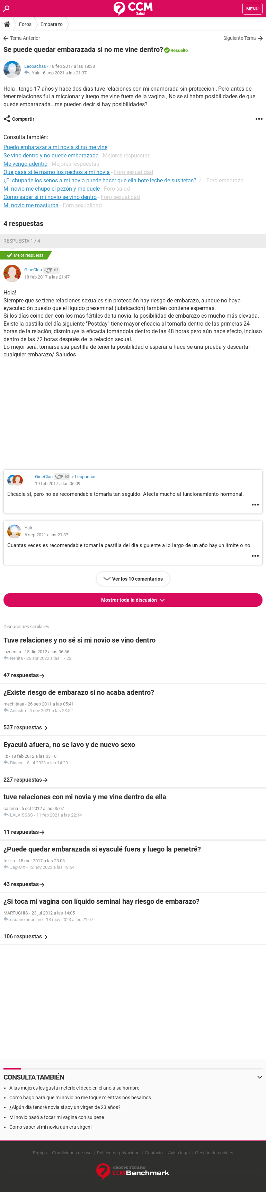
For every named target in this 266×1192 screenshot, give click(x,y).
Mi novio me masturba (31, 205)
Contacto (154, 1152)
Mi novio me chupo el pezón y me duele (51, 188)
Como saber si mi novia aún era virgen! (50, 1127)
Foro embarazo (224, 180)
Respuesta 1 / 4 (21, 241)
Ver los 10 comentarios (137, 579)
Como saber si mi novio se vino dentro (50, 197)
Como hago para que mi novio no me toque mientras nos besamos (80, 1097)
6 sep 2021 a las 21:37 (65, 72)
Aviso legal (179, 1152)
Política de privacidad (118, 1152)
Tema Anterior (25, 38)
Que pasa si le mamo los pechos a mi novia (56, 172)
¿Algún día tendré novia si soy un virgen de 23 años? (65, 1107)
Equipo (40, 1152)
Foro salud (117, 188)
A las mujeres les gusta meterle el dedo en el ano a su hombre (74, 1088)
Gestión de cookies (214, 1152)
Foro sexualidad (133, 172)
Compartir (23, 119)
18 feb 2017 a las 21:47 (47, 277)
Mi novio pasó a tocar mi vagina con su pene (56, 1117)
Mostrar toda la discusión (129, 600)
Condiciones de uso (71, 1152)
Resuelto (179, 50)
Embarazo (52, 24)
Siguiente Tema (239, 38)
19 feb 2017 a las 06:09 (57, 483)
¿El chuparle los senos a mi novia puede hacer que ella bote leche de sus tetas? (99, 180)
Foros (25, 24)
